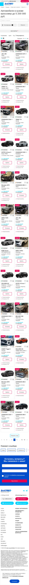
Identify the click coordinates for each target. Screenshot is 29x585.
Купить (21, 64)
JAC (2, 539)
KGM (2, 536)
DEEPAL (3, 526)
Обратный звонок (8, 503)
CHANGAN (4, 523)
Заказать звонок (24, 1)
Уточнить (7, 64)
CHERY (3, 521)
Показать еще (14, 435)
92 (24, 439)
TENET (3, 519)
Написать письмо (22, 503)
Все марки (14, 31)
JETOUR (3, 528)
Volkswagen (4, 545)
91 (22, 439)
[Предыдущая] (2, 440)
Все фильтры (7, 25)
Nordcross (3, 515)
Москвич (3, 541)
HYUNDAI (3, 532)
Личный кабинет (22, 498)
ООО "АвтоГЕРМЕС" (10, 548)
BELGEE (3, 517)
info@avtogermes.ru (21, 495)
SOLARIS (3, 530)
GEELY (3, 512)
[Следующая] (27, 440)
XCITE (2, 510)
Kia (1, 534)
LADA (2, 508)
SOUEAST (3, 543)
